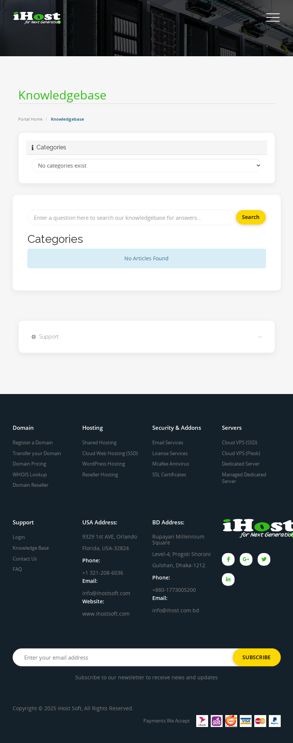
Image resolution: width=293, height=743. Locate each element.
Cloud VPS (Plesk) (241, 453)
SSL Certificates (169, 474)
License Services (170, 453)
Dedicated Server (240, 463)
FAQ (17, 569)
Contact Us (25, 558)
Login (19, 537)
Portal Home (30, 119)
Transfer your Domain (37, 453)
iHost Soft (70, 708)
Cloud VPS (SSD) (239, 442)
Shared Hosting (99, 442)
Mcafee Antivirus (170, 463)
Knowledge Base (31, 547)
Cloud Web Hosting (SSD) (110, 453)
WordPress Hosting (103, 463)
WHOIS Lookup (30, 474)
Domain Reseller (30, 485)
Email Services (167, 442)
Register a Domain (33, 442)
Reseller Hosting (100, 474)
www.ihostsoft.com (106, 613)
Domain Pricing (29, 463)
